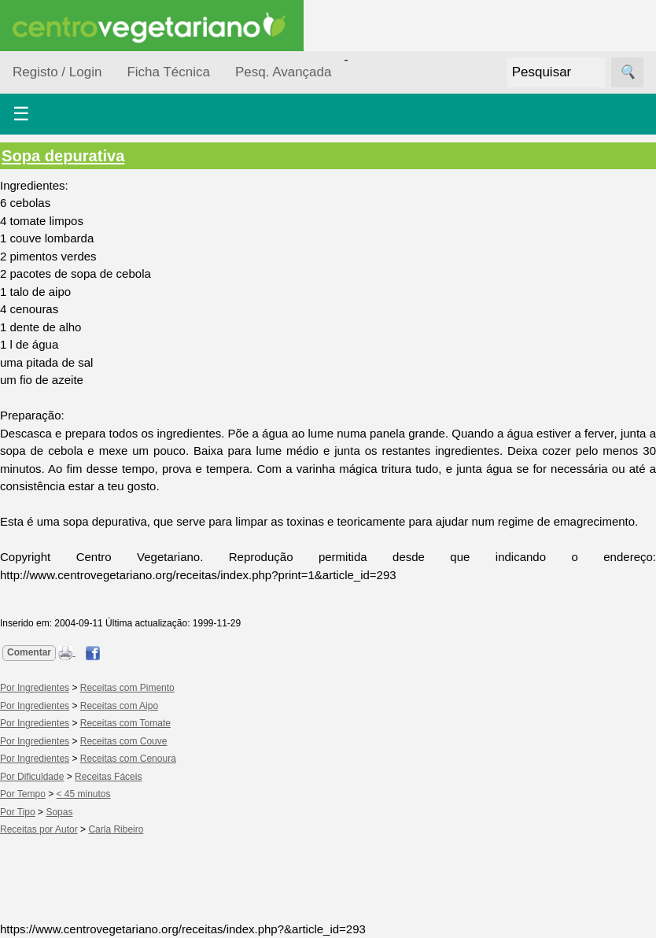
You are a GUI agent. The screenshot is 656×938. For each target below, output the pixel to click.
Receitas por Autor (39, 829)
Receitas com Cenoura (128, 758)
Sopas (59, 812)
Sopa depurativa (63, 155)
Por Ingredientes (34, 687)
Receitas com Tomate (125, 723)
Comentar (29, 652)
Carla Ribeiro (115, 829)
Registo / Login (57, 72)
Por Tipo (17, 812)
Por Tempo (23, 794)
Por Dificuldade (32, 776)
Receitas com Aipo (119, 705)
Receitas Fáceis (108, 776)
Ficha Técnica (168, 72)
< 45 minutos (84, 794)
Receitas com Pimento (127, 687)
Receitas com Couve (124, 741)
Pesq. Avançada (283, 72)
